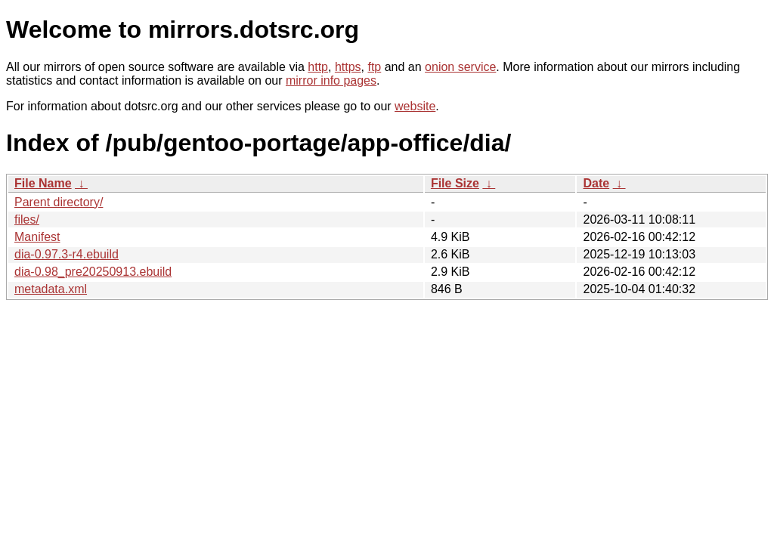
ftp (374, 66)
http (318, 66)
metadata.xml (50, 289)
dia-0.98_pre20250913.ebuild (93, 271)
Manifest (37, 236)
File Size (455, 183)
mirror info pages (331, 80)
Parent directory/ (58, 202)
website (415, 106)
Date (596, 183)
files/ (26, 219)
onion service (460, 66)
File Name (43, 183)
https (348, 66)
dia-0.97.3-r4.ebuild (66, 254)
